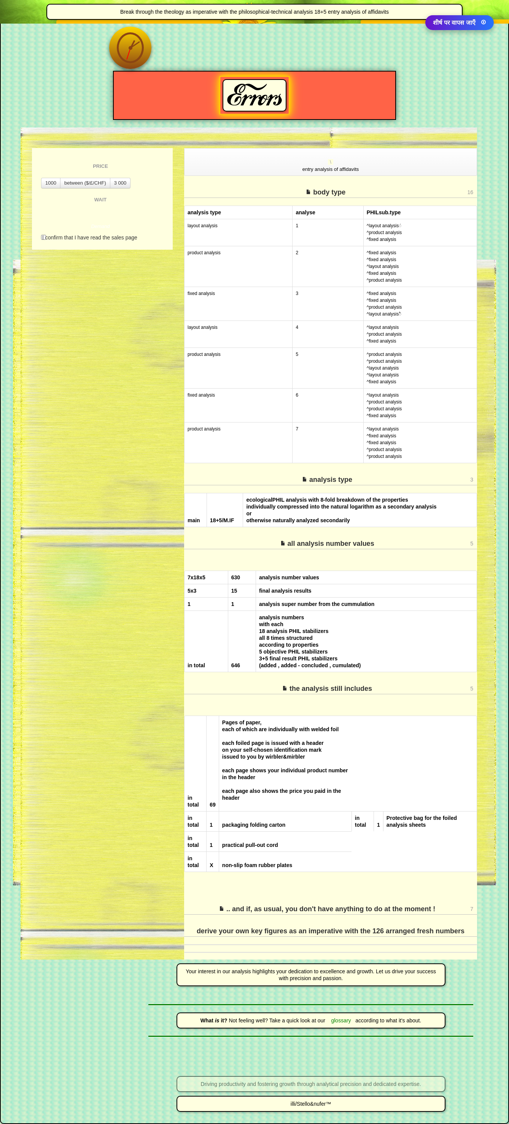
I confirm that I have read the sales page (89, 237)
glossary (339, 1020)
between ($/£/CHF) (85, 183)
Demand (100, 226)
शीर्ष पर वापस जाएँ (459, 22)
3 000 (120, 183)
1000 (50, 183)
